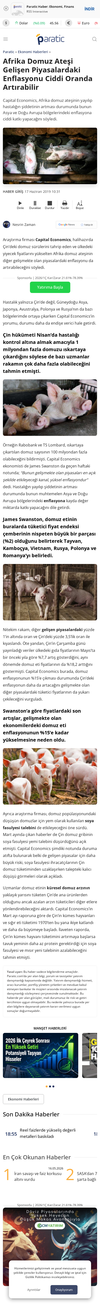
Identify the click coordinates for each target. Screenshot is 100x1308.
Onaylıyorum (64, 1290)
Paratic (8, 51)
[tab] (47, 1086)
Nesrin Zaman (24, 224)
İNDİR (89, 9)
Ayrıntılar (33, 1289)
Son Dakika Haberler (31, 1114)
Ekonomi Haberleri (33, 51)
